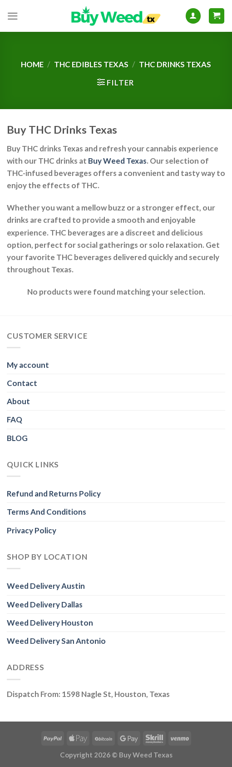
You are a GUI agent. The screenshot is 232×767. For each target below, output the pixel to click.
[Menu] (13, 16)
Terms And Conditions (46, 511)
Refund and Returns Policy (54, 493)
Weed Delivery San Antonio (56, 641)
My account (28, 365)
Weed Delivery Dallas (45, 604)
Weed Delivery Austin (46, 586)
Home (32, 64)
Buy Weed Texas (117, 160)
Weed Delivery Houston (50, 622)
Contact (22, 383)
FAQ (14, 419)
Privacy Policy (31, 530)
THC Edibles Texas (91, 64)
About (18, 401)
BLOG (17, 438)
